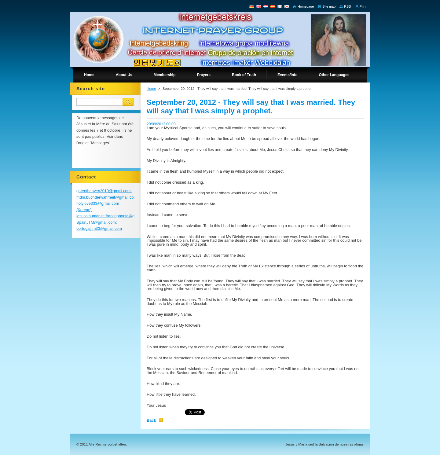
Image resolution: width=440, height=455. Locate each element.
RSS (347, 6)
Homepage (306, 6)
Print (363, 6)
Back (151, 420)
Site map (329, 6)
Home (151, 88)
